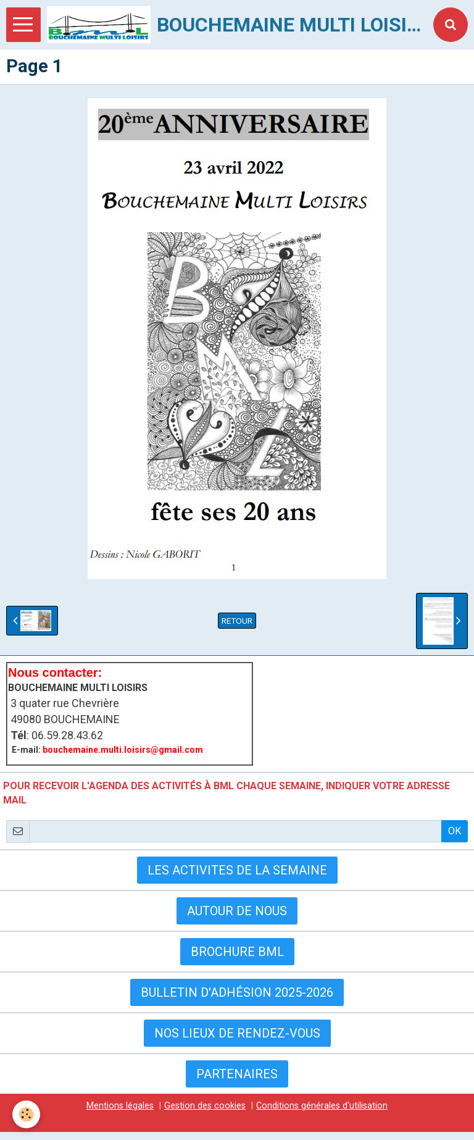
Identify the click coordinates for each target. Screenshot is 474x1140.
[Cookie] (26, 1114)
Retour (237, 621)
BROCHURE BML (237, 951)
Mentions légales (120, 1105)
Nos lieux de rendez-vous (237, 1033)
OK (454, 831)
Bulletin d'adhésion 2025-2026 (237, 992)
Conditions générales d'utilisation (322, 1105)
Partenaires (237, 1074)
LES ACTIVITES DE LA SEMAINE (237, 870)
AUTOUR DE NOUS (237, 910)
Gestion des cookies (205, 1105)
